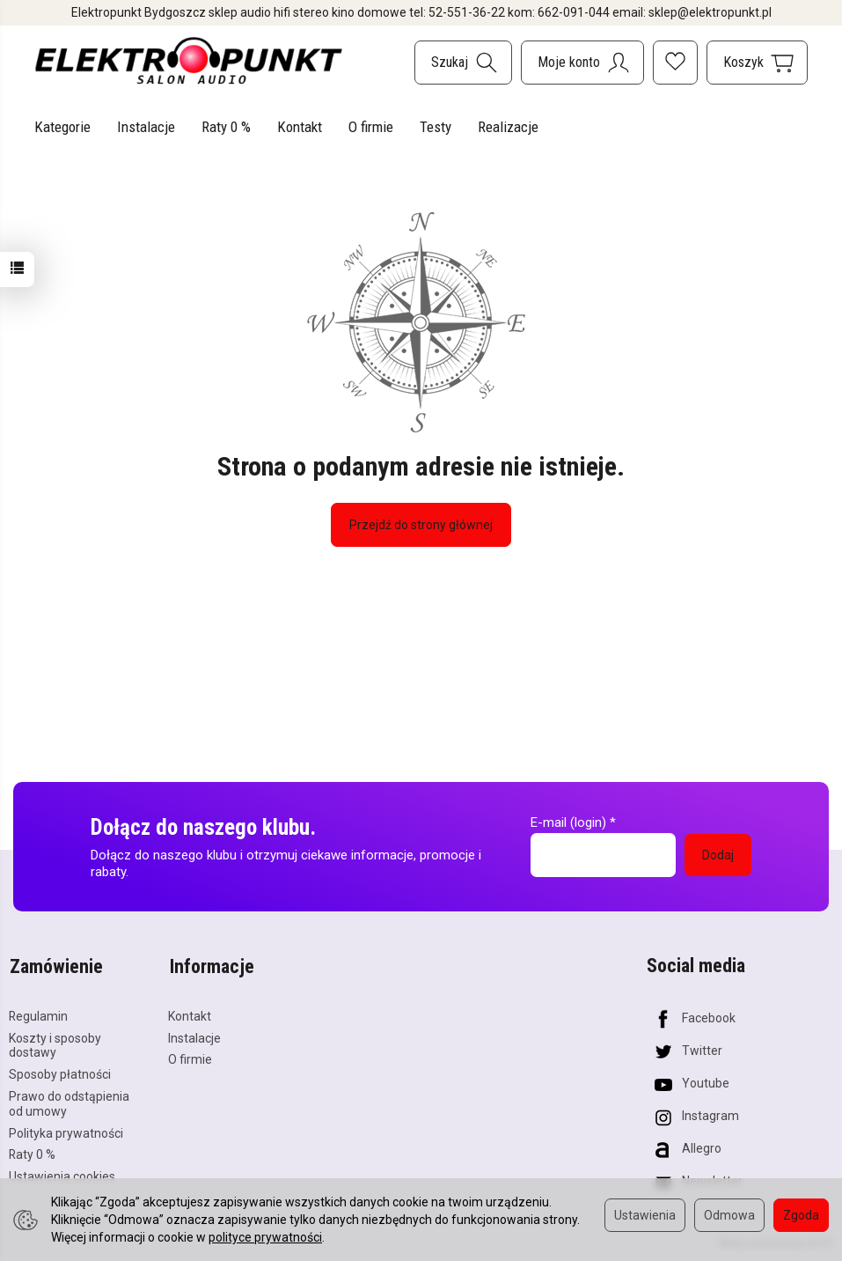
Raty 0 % (226, 127)
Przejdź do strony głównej (421, 525)
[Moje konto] (582, 63)
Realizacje (508, 127)
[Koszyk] (757, 63)
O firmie (370, 127)
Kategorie (62, 127)
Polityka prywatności (66, 1131)
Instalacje (146, 127)
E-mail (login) (568, 822)
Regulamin (38, 1014)
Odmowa (729, 1215)
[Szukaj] (463, 63)
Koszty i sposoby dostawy (55, 1043)
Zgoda (801, 1215)
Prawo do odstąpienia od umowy (69, 1101)
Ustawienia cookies (62, 1174)
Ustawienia (645, 1215)
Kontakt (299, 127)
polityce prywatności (265, 1237)
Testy (435, 127)
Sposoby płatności (60, 1072)
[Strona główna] (189, 60)
